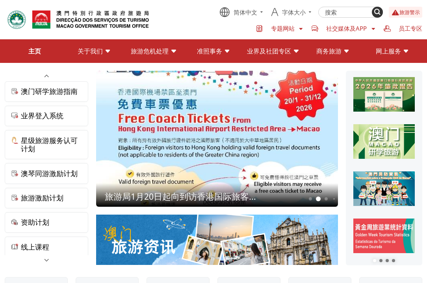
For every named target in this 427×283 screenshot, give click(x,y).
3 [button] (326, 198)
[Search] (377, 12)
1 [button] (311, 198)
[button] (374, 260)
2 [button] (318, 199)
